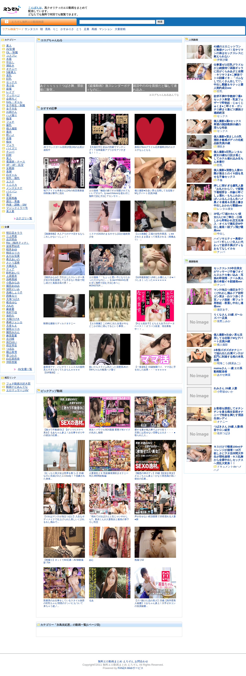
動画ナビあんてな (17, 386)
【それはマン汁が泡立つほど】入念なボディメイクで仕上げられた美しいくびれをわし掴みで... (63, 519)
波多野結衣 (13, 246)
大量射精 (120, 29)
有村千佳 (11, 312)
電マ (9, 194)
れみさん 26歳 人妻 (225, 388)
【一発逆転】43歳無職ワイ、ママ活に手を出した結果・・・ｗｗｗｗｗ (155, 368)
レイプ (10, 92)
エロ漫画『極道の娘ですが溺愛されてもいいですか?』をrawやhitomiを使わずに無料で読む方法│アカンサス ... (109, 193)
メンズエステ (14, 188)
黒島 (48, 29)
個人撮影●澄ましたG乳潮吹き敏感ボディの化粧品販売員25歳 (228, 140)
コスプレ (11, 55)
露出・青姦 (13, 201)
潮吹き (10, 65)
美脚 (9, 171)
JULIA (9, 305)
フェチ (10, 121)
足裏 (86, 29)
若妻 (9, 138)
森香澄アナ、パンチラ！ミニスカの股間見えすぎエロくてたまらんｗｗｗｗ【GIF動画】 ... (63, 370)
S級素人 (11, 72)
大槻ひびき (13, 319)
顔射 (9, 155)
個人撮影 (11, 128)
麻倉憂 (10, 309)
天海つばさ (13, 299)
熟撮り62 (139, 560)
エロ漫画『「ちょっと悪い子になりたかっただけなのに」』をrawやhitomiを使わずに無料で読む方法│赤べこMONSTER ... (109, 281)
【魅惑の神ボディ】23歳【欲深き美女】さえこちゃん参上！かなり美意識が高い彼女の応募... (155, 476)
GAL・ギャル (14, 102)
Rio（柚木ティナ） (17, 242)
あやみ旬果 (13, 256)
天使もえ (11, 325)
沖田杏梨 (11, 362)
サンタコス (31, 29)
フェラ (10, 145)
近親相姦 (11, 198)
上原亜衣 (11, 275)
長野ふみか (223, 321)
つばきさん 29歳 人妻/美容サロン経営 (228, 428)
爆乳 (9, 125)
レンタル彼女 (225, 208)
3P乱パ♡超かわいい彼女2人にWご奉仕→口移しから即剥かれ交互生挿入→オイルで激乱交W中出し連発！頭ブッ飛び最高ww (228, 222)
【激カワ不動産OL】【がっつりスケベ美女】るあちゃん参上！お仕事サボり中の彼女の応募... (63, 432)
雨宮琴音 (11, 345)
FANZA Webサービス (130, 668)
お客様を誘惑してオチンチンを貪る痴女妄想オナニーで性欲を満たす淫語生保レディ (228, 413)
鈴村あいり (13, 272)
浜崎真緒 (11, 279)
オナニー (11, 68)
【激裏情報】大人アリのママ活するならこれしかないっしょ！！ (63, 235)
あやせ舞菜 (223, 374)
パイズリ (11, 148)
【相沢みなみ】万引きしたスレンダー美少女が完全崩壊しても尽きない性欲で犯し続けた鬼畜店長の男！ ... (63, 280)
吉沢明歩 (11, 239)
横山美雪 (11, 352)
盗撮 (9, 88)
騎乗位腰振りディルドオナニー (59, 323)
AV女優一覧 (25, 369)
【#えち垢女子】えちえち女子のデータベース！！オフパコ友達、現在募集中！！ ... (155, 326)
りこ (55, 29)
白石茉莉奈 (13, 358)
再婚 (94, 29)
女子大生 (11, 108)
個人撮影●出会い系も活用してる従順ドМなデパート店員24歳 (155, 192)
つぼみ (10, 348)
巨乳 (9, 78)
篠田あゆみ (13, 285)
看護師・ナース (15, 161)
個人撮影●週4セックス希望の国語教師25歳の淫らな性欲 (227, 124)
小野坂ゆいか (225, 391)
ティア (10, 269)
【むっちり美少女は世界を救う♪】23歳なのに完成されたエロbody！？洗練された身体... (64, 476)
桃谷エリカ (13, 252)
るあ (91, 600)
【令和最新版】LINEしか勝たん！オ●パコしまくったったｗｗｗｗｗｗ (155, 278)
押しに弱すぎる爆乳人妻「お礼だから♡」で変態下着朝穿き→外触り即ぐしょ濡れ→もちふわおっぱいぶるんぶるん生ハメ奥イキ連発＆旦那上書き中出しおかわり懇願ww (228, 195)
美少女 (10, 85)
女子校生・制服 (15, 105)
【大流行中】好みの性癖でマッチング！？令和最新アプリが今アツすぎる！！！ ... (107, 150)
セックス (11, 82)
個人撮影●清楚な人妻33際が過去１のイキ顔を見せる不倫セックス (228, 173)
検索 (160, 21)
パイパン (11, 191)
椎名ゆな (11, 302)
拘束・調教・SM (16, 204)
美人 (9, 158)
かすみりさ (67, 29)
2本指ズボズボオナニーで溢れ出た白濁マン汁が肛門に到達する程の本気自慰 (228, 354)
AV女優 (10, 49)
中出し (10, 62)
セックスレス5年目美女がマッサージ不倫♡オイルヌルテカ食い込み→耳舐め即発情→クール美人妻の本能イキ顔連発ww (228, 275)
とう (79, 29)
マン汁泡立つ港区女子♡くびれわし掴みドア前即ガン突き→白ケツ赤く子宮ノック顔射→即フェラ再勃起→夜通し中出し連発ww (228, 298)
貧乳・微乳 (13, 178)
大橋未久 (11, 266)
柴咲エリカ (13, 328)
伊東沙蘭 (222, 59)
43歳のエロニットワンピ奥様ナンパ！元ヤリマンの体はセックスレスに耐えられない (228, 51)
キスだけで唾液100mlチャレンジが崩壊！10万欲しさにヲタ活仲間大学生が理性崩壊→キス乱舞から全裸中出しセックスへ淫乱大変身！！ (228, 455)
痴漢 (9, 118)
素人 (9, 45)
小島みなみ (13, 282)
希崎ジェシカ (14, 322)
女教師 (10, 168)
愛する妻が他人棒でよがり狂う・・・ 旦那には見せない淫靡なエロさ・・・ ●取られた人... (155, 432)
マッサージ (13, 95)
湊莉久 (10, 315)
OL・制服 (12, 52)
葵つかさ (11, 355)
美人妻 (10, 211)
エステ (10, 181)
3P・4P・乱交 (15, 164)
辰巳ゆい (11, 342)
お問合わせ (141, 661)
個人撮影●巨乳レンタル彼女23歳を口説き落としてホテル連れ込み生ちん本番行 (228, 156)
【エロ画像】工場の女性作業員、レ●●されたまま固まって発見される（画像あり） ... (155, 237)
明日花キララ (14, 232)
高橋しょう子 (14, 292)
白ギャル (11, 174)
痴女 (9, 141)
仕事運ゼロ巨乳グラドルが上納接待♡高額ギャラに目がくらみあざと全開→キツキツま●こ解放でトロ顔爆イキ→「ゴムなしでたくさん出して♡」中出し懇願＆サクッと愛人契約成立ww (228, 76)
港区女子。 (223, 309)
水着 (9, 58)
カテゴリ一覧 (24, 218)
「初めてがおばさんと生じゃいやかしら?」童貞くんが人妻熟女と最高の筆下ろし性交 (109, 519)
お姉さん (11, 111)
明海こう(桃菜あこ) (228, 363)
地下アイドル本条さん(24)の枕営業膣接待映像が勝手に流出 (63, 192)
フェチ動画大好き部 (18, 383)
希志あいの (13, 259)
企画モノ (11, 98)
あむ (91, 560)
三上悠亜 (11, 236)
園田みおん (13, 332)
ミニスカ (11, 184)
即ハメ (10, 135)
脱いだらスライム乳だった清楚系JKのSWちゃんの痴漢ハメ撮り (108, 368)
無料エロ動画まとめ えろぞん (116, 661)
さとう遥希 (13, 262)
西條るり (11, 295)
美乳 (9, 75)
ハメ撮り (11, 115)
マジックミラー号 (17, 208)
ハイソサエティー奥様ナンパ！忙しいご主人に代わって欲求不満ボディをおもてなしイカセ (228, 243)
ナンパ (10, 151)
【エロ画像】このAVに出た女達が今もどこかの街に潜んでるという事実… (108, 325)
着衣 (9, 131)
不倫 (219, 180)
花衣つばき (223, 433)
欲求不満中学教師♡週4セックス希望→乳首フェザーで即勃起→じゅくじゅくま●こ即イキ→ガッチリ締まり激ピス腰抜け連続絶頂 (228, 104)
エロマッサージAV (17, 390)
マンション (105, 29)
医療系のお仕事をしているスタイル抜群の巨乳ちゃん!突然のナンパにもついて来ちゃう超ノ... (63, 603)
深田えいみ (13, 289)
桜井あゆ (11, 249)
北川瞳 (10, 338)
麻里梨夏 (11, 335)
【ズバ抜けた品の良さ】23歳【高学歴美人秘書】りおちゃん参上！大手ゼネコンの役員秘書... (155, 603)
